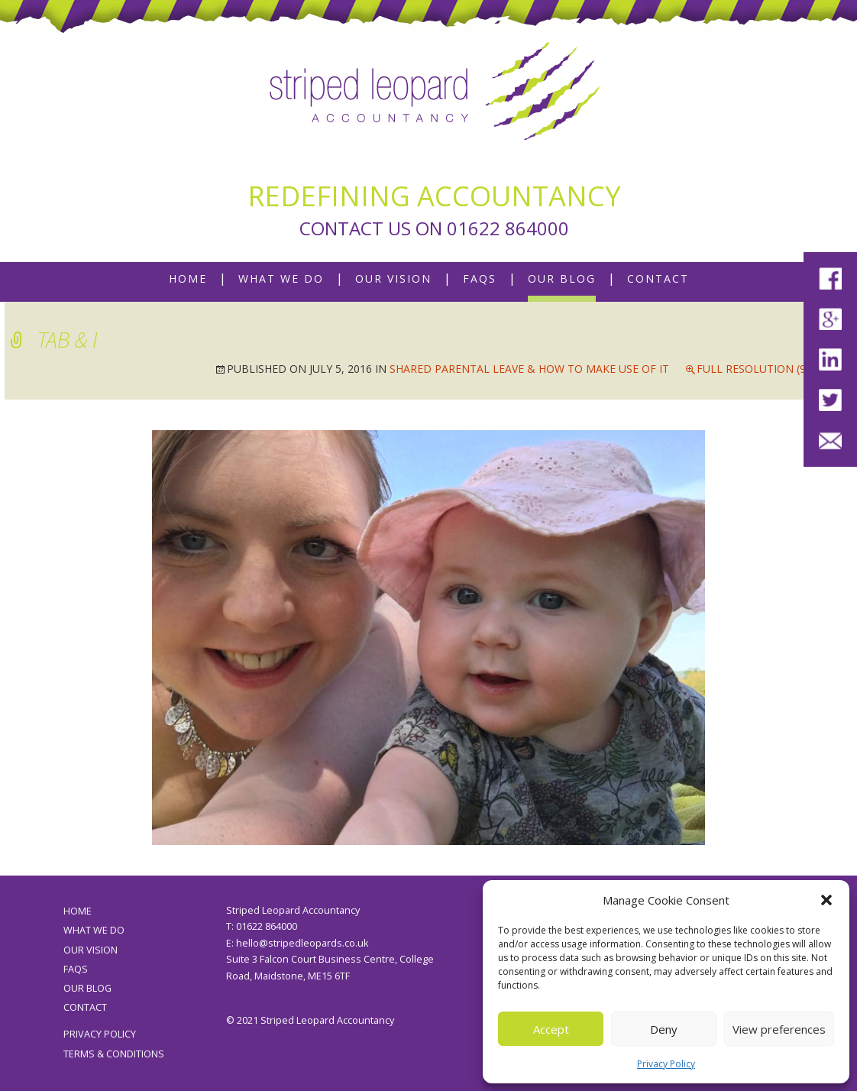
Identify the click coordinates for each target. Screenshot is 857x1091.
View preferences (779, 1029)
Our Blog (562, 278)
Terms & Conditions (113, 1053)
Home (188, 278)
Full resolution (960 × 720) (774, 368)
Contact (658, 278)
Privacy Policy (666, 1063)
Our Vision (393, 278)
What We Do (281, 278)
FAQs (479, 278)
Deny (664, 1029)
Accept (551, 1029)
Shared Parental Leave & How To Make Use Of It (529, 368)
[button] (826, 900)
